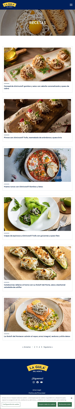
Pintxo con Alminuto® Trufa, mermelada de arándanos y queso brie (33, 137)
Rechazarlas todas (65, 404)
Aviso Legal (37, 390)
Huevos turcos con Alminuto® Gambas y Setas (23, 187)
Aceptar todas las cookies (47, 404)
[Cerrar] (71, 398)
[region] (37, 402)
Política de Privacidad (37, 393)
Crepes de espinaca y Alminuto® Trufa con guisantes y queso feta (32, 236)
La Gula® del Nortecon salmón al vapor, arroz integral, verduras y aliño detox (37, 336)
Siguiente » (48, 347)
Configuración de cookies (11, 404)
